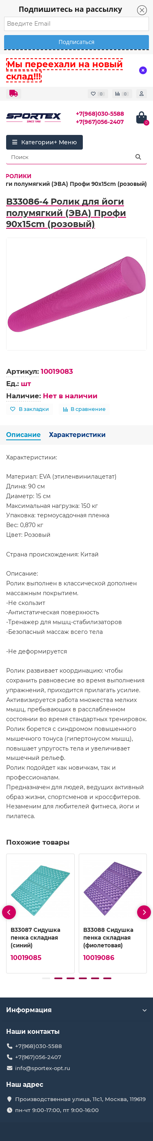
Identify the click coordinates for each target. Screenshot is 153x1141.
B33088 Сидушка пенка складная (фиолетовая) (108, 938)
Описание (23, 435)
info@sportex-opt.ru (42, 1068)
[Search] (76, 157)
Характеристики (77, 435)
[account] (141, 93)
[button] (46, 978)
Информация (76, 1010)
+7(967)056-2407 (100, 122)
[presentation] (9, 912)
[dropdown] (13, 94)
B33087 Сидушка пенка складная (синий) (35, 938)
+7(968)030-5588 (100, 113)
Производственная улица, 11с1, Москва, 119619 (80, 1099)
